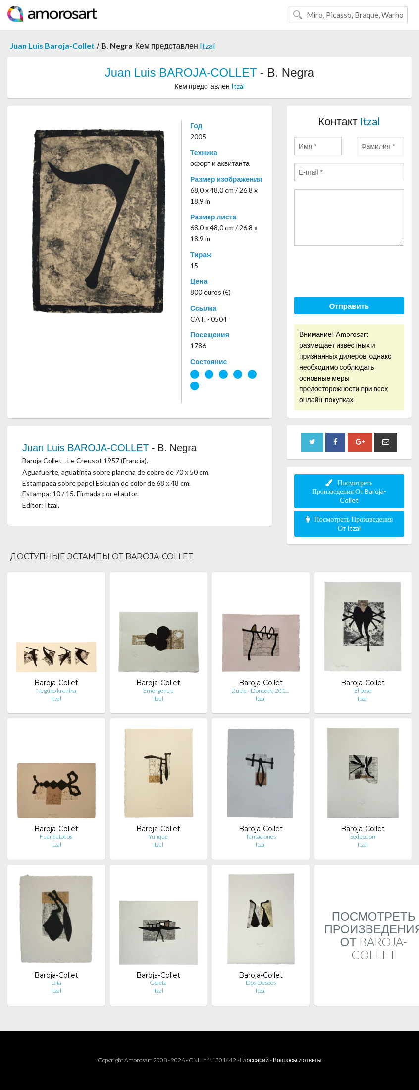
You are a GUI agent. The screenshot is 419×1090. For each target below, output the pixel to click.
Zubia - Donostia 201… (260, 690)
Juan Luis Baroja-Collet (52, 45)
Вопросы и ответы (297, 1060)
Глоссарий (254, 1060)
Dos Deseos (261, 982)
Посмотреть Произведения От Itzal (349, 523)
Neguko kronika (56, 690)
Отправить (349, 305)
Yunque (158, 836)
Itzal (207, 45)
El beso (362, 690)
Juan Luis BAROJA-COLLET (181, 72)
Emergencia (158, 690)
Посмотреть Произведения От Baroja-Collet (349, 491)
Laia (56, 982)
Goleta (158, 982)
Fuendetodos (56, 836)
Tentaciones (261, 836)
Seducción (362, 836)
